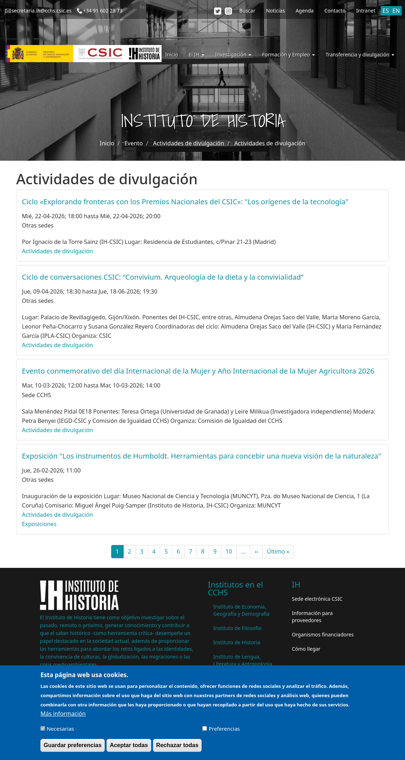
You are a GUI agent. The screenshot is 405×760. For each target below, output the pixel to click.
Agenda (305, 10)
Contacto (334, 10)
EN (396, 11)
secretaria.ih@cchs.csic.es (41, 10)
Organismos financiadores (323, 634)
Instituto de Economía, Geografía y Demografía (241, 610)
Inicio (171, 54)
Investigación (233, 54)
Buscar (247, 10)
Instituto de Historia (236, 642)
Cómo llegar (306, 648)
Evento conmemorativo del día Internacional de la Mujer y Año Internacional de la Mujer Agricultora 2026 (198, 371)
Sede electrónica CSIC (317, 598)
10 (231, 551)
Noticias (275, 10)
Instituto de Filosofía (237, 628)
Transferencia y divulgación (360, 54)
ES (385, 11)
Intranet (365, 10)
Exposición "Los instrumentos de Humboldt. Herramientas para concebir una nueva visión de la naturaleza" (201, 456)
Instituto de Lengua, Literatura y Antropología (242, 660)
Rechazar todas (177, 748)
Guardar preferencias (73, 748)
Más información (62, 717)
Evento (133, 143)
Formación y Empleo (288, 54)
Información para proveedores (312, 617)
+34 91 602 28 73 (103, 10)
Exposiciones (39, 524)
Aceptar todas (129, 748)
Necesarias (60, 731)
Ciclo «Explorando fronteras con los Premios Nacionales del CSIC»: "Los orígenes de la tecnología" (185, 201)
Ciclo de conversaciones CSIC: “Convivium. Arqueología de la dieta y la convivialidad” (162, 277)
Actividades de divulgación (188, 143)
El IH (196, 54)
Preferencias (224, 731)
